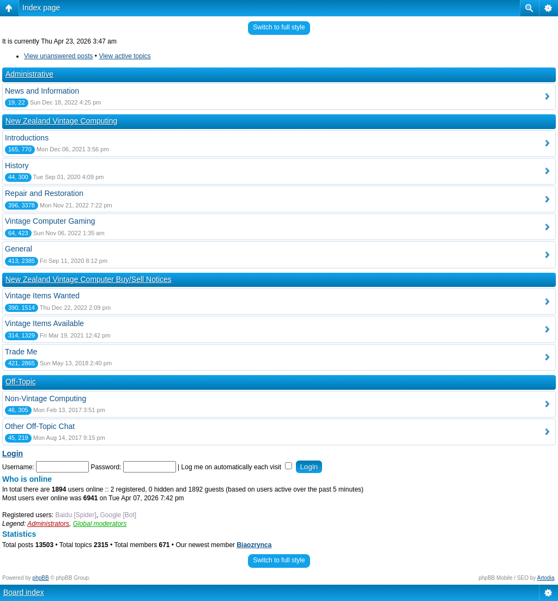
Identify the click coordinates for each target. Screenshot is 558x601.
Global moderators (100, 524)
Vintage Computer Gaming (50, 221)
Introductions (26, 137)
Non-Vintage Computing (45, 398)
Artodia (546, 578)
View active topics (124, 56)
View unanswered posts (58, 56)
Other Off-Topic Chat (40, 426)
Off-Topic (20, 381)
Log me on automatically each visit (237, 467)
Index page (41, 7)
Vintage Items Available (44, 323)
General (18, 248)
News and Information (42, 91)
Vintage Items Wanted (42, 295)
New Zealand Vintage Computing (61, 120)
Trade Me (21, 351)
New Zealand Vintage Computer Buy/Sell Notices (88, 279)
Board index (23, 592)
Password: (105, 467)
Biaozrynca (253, 545)
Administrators (48, 524)
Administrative (29, 74)
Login (12, 453)
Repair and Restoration (44, 193)
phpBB (41, 578)
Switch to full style (279, 27)
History (17, 165)
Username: (18, 467)
